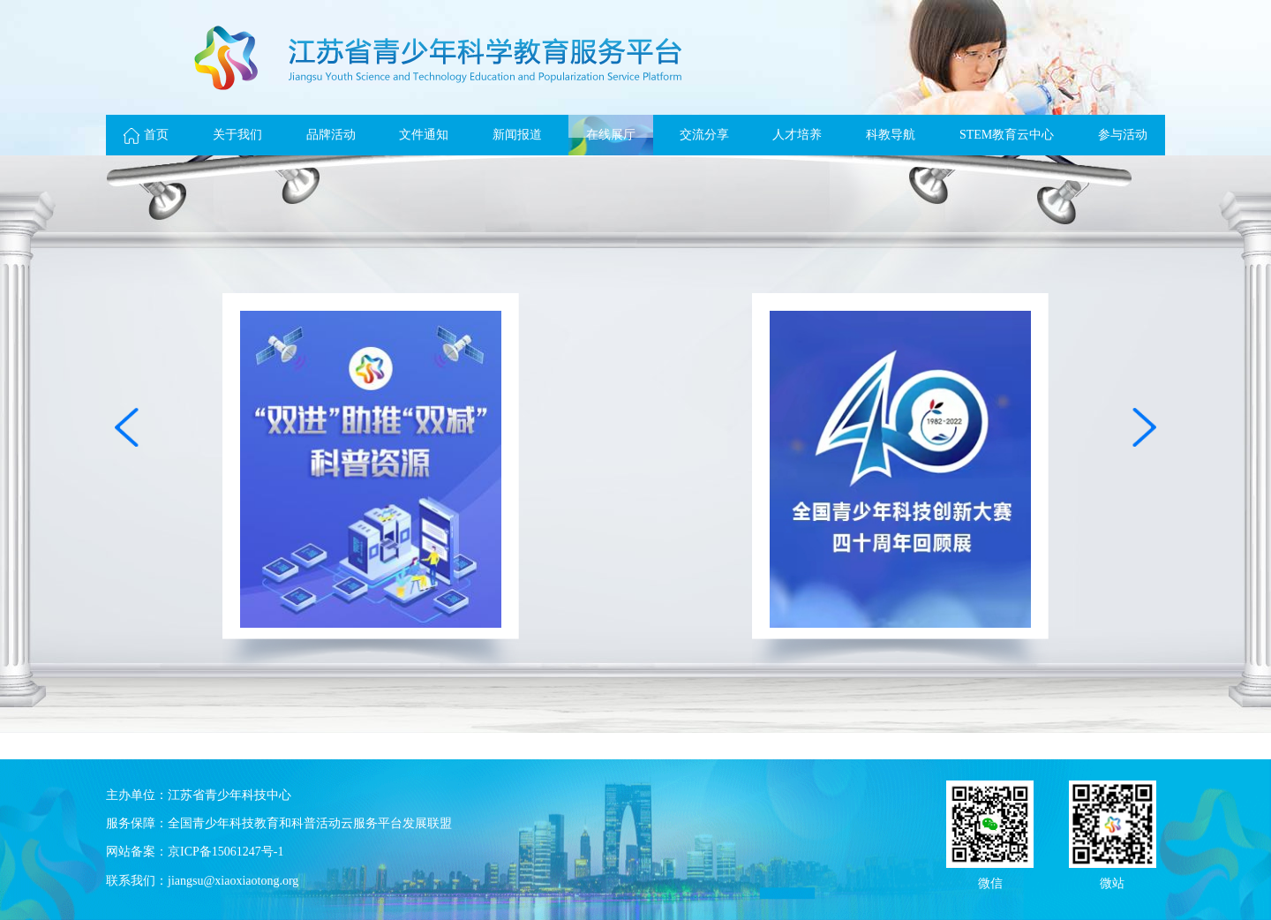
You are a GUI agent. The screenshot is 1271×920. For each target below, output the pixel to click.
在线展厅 (611, 134)
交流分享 (704, 134)
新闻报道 (517, 134)
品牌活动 (331, 134)
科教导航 (890, 134)
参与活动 (1122, 134)
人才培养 (797, 134)
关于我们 (237, 134)
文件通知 (423, 134)
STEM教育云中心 (1006, 134)
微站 (1112, 881)
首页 (146, 134)
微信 (990, 881)
